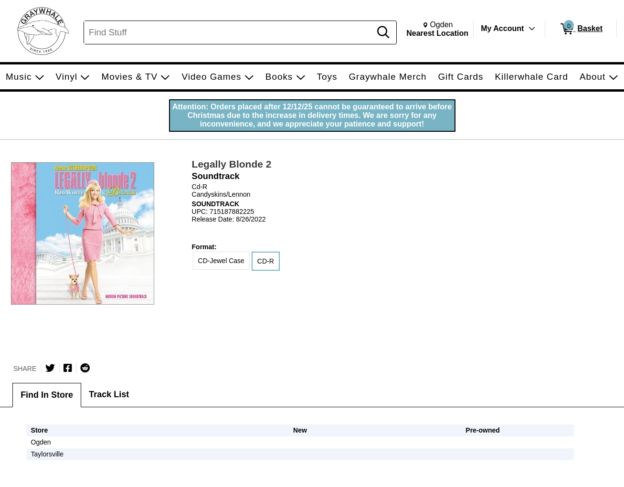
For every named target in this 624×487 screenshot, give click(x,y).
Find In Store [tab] (47, 395)
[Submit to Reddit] (85, 368)
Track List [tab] (109, 394)
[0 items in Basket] (581, 29)
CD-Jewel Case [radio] (221, 261)
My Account (502, 28)
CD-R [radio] (265, 261)
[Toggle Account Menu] (532, 28)
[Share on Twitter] (50, 368)
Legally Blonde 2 (232, 164)
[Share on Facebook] (67, 368)
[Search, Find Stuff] (229, 32)
